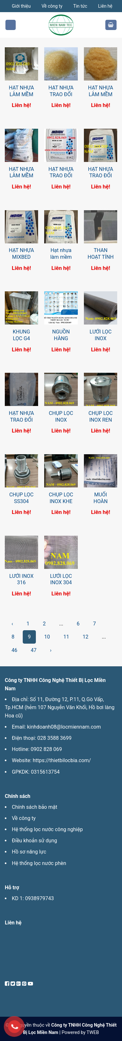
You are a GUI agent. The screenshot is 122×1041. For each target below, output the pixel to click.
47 (34, 650)
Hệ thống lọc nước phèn (39, 863)
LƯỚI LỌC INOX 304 (61, 579)
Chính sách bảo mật (34, 807)
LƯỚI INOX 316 (21, 579)
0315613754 (45, 772)
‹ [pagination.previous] (12, 624)
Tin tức (80, 6)
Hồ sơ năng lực (29, 852)
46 (14, 650)
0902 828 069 (46, 749)
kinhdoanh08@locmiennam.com (64, 727)
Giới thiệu (21, 6)
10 (47, 637)
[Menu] (10, 25)
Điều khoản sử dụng (34, 841)
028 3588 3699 (54, 738)
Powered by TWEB (80, 1032)
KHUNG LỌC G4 (21, 335)
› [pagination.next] (51, 650)
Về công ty (52, 6)
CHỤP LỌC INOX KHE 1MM (61, 501)
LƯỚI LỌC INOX (101, 335)
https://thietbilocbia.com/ (62, 760)
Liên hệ (105, 6)
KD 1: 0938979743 (33, 898)
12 (85, 637)
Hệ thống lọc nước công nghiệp (47, 829)
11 (66, 637)
